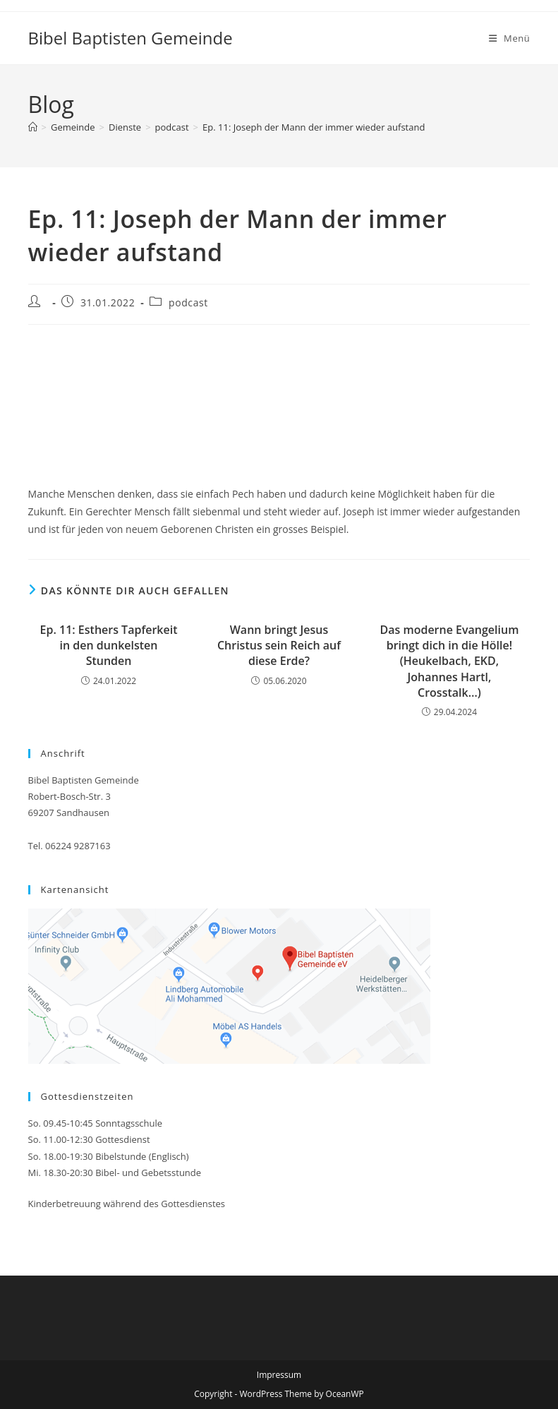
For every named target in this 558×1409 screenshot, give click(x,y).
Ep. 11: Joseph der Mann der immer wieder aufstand (313, 127)
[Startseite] (32, 127)
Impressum (279, 1375)
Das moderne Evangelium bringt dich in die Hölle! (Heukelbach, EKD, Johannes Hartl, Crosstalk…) (449, 661)
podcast (188, 302)
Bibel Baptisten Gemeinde (130, 37)
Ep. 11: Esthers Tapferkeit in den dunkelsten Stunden (109, 645)
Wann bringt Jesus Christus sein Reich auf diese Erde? (279, 645)
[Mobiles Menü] (509, 38)
